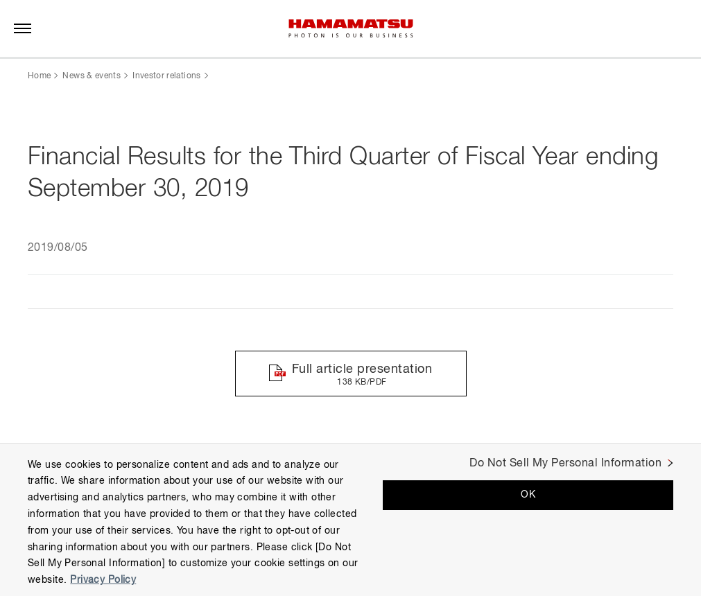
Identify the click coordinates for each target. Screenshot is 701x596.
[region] (350, 519)
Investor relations (166, 76)
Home (39, 76)
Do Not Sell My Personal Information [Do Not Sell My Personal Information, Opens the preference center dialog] (565, 463)
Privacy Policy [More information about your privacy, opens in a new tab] (103, 580)
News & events (91, 76)
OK (528, 495)
